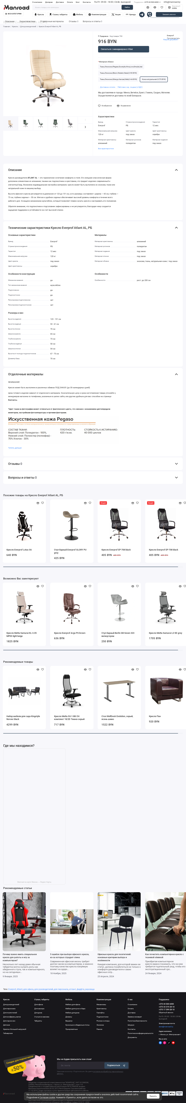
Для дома (38, 1013)
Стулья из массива (41, 1017)
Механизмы (101, 1004)
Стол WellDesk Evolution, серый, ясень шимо (117, 718)
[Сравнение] (154, 7)
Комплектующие (97, 14)
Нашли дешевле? (170, 39)
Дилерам (49, 2)
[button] (85, 127)
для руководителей (43, 989)
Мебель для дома (72, 1013)
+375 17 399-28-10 (166, 1010)
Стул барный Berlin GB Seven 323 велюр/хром (118, 634)
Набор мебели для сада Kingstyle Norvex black (23, 718)
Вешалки (68, 1021)
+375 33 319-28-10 (166, 1007)
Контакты (87, 2)
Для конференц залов (12, 1017)
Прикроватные (71, 1029)
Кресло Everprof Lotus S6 (19, 549)
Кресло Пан (155, 716)
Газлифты (101, 1013)
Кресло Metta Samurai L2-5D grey (165, 633)
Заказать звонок (169, 14)
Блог (78, 2)
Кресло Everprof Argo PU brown (69, 633)
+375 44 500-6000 (147, 2)
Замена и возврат (135, 1017)
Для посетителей (10, 1013)
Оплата (70, 2)
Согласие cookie (47, 1097)
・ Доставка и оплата (106, 87)
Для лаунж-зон (9, 1021)
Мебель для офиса (72, 1004)
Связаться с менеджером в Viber (117, 49)
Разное (99, 1029)
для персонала (61, 989)
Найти (127, 7)
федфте (80, 989)
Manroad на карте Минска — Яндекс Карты (34, 882)
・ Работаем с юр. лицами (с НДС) (129, 87)
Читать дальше (15, 448)
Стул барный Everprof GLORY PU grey (70, 551)
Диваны (68, 1017)
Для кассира (39, 1008)
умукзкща (90, 989)
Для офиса (38, 1004)
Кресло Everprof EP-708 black (116, 549)
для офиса (28, 989)
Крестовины (102, 1008)
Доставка (60, 2)
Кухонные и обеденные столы (77, 1025)
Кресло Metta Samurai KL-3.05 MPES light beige (21, 634)
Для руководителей (11, 1004)
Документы (132, 1037)
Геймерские (8, 1033)
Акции (116, 14)
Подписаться (116, 1065)
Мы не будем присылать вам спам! (74, 1059)
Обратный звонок (166, 1012)
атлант (72, 989)
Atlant (19, 989)
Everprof (170, 35)
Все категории (13, 14)
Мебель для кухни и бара (75, 1008)
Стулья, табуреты (58, 14)
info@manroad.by (172, 2)
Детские (6, 1025)
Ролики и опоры (103, 1021)
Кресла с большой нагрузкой (14, 1029)
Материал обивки (106, 62)
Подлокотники (102, 1017)
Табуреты (38, 1021)
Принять (153, 1096)
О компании (37, 2)
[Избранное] (161, 7)
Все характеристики (106, 148)
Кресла (39, 14)
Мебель (78, 14)
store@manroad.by (166, 1027)
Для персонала (9, 1008)
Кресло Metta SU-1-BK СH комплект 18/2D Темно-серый (69, 718)
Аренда (131, 14)
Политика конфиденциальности (140, 1033)
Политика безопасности (137, 1021)
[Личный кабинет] (148, 7)
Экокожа (100, 1025)
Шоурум (131, 1025)
